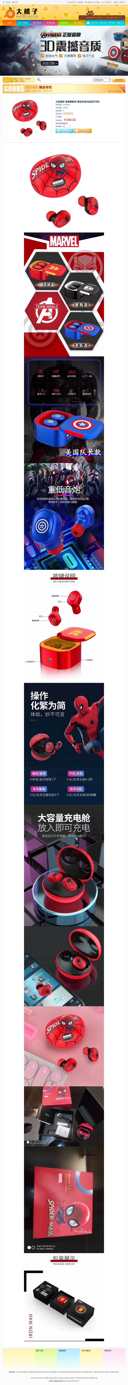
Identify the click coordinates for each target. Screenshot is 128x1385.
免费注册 (15, 2)
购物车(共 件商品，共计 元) (98, 2)
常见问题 (51, 23)
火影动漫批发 (97, 1372)
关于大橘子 (23, 23)
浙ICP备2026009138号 (71, 1381)
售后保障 (79, 1378)
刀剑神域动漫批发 (22, 1372)
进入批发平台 (71, 2)
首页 (10, 23)
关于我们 (34, 1378)
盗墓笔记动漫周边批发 (35, 1372)
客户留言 (78, 23)
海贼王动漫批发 (75, 1372)
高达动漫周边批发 (64, 1372)
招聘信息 (111, 23)
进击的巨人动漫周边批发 (111, 1372)
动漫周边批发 (92, 1378)
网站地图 (53, 1378)
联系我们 (65, 23)
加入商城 (66, 1378)
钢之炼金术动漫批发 (50, 1372)
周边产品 (94, 23)
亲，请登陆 (6, 2)
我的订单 (122, 2)
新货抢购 (81, 2)
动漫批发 (85, 1378)
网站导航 (103, 23)
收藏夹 (116, 2)
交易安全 (72, 1378)
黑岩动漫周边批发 (87, 1372)
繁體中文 (120, 23)
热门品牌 (59, 1378)
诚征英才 (40, 1378)
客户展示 (37, 23)
